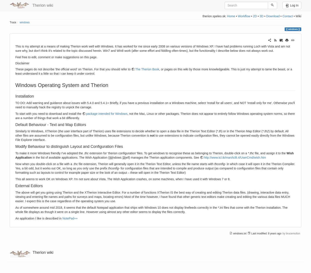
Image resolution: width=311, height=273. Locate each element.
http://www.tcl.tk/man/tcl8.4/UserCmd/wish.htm (235, 157)
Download (273, 16)
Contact (287, 16)
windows (25, 22)
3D (261, 16)
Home (231, 16)
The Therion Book (147, 69)
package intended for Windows (106, 113)
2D (255, 16)
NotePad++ (70, 218)
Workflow (244, 16)
